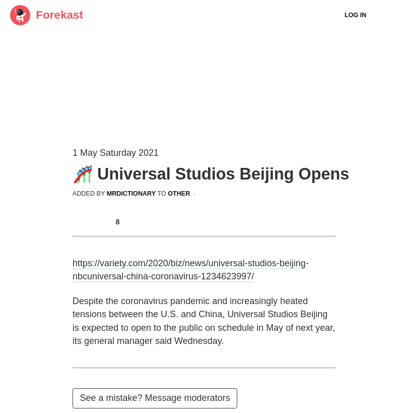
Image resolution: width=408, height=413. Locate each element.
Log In (355, 15)
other (179, 193)
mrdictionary (131, 193)
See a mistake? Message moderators (155, 398)
